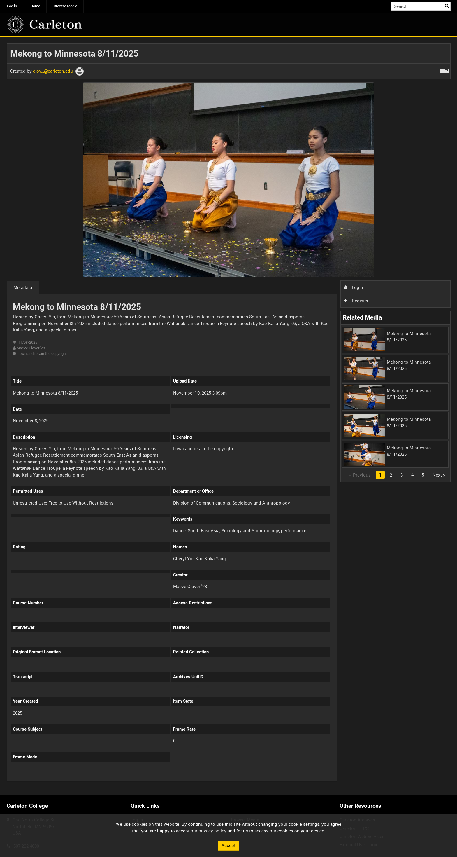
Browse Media (65, 6)
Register (356, 300)
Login (353, 287)
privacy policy (212, 831)
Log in (12, 6)
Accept (228, 845)
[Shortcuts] (444, 70)
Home (35, 6)
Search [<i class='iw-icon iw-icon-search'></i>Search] (447, 6)
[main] (229, 415)
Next (439, 475)
